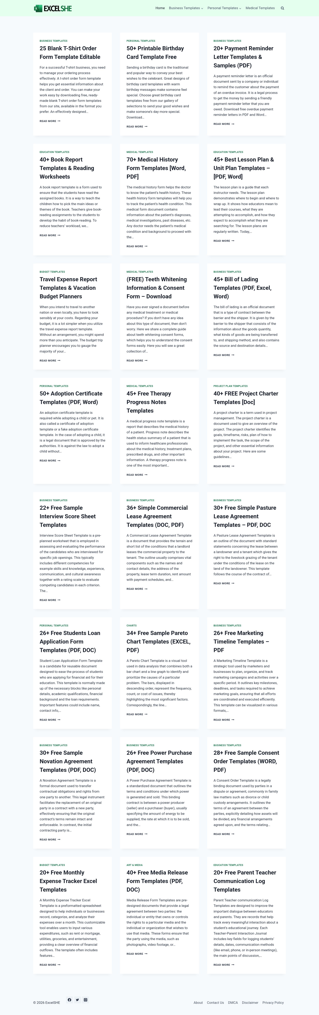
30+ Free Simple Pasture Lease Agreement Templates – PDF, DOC (245, 516)
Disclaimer (250, 1003)
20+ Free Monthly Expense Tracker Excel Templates (68, 881)
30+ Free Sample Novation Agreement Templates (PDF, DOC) (68, 761)
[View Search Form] (282, 8)
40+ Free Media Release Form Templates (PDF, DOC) (157, 881)
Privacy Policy (273, 1003)
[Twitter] (77, 999)
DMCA (233, 1003)
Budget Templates (52, 271)
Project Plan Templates (231, 386)
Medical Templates (260, 8)
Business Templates (54, 41)
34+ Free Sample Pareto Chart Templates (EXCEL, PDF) (158, 642)
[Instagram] (85, 999)
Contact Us (215, 1003)
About (198, 1003)
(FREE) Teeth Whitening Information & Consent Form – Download (157, 288)
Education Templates (54, 152)
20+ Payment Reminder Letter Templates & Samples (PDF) (243, 57)
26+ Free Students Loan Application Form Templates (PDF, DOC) (70, 642)
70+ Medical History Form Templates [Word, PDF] (156, 168)
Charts (132, 625)
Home (160, 8)
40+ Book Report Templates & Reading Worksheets (67, 168)
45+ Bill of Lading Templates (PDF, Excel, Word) (243, 288)
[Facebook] (69, 999)
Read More (50, 121)
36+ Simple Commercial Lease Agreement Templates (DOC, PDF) (157, 516)
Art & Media (135, 865)
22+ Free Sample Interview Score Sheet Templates (68, 516)
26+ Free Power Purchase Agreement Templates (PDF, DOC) (159, 761)
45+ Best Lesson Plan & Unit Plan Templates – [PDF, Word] (244, 168)
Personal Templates (141, 41)
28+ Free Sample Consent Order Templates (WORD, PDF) (246, 761)
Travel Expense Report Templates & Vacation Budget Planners (68, 288)
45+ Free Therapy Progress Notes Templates (149, 402)
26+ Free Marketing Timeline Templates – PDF (241, 642)
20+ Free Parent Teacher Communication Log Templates (245, 881)
